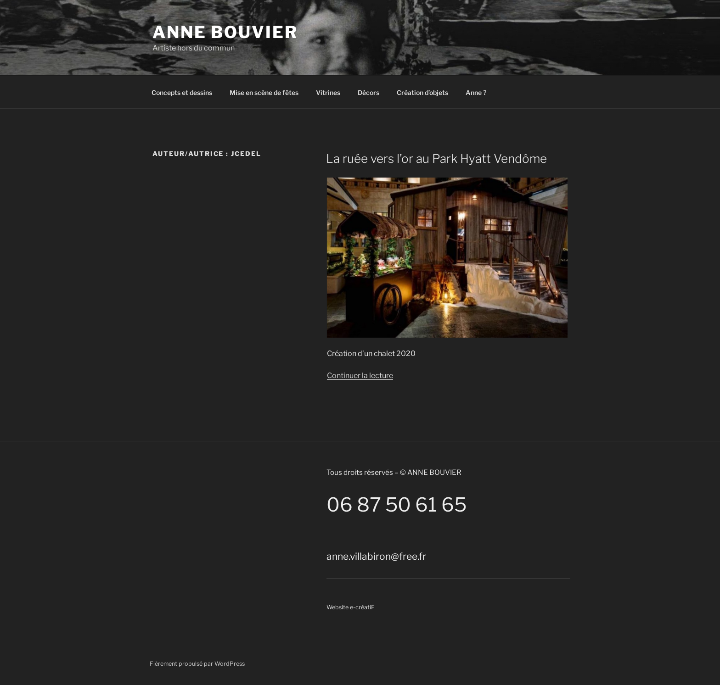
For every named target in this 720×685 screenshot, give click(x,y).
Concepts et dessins (182, 92)
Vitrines (328, 92)
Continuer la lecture (360, 375)
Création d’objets (422, 92)
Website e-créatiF (350, 607)
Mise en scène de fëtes (264, 92)
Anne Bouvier (225, 32)
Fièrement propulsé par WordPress (197, 663)
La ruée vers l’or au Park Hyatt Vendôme (436, 158)
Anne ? (476, 92)
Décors (368, 92)
